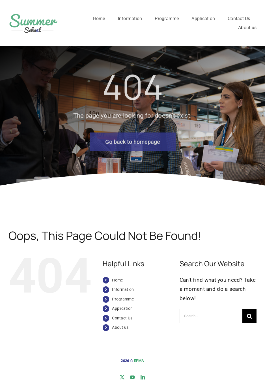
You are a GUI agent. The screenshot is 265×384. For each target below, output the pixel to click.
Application (122, 308)
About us (120, 327)
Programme (123, 299)
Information (123, 289)
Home (117, 280)
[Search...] (211, 316)
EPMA (139, 361)
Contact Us (122, 318)
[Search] (249, 316)
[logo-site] (32, 13)
